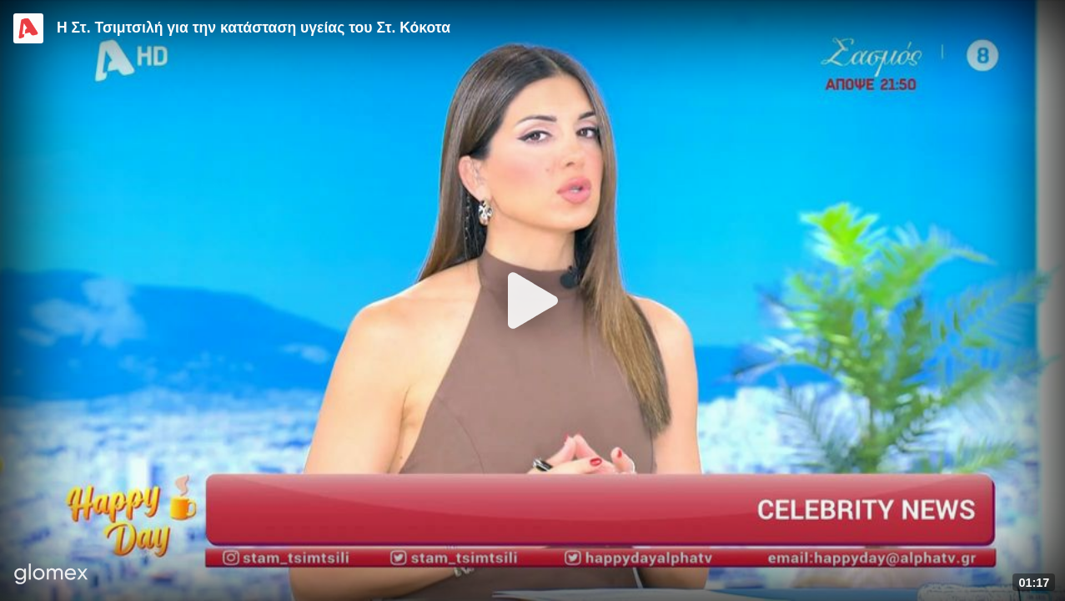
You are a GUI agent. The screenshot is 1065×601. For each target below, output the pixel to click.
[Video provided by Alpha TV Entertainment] (28, 28)
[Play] (533, 300)
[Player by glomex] (51, 575)
